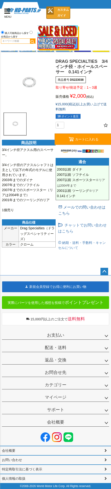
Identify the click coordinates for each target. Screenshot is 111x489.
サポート (55, 409)
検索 (32, 41)
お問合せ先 (55, 372)
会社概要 (55, 422)
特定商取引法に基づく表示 (22, 469)
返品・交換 (55, 360)
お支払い (55, 335)
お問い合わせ (12, 460)
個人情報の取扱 (13, 478)
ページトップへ (104, 271)
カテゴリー (55, 384)
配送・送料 (55, 347)
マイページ (55, 397)
